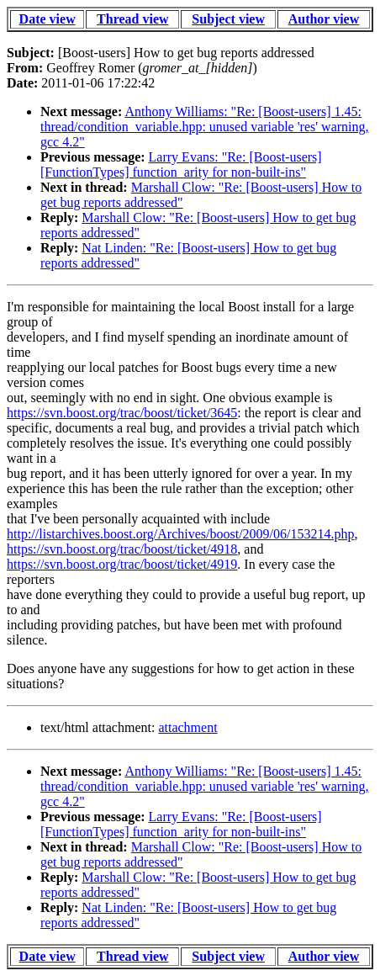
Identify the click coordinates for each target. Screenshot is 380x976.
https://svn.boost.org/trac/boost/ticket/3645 (122, 413)
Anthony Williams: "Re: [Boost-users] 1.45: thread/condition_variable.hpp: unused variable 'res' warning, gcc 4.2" (204, 126)
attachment (187, 727)
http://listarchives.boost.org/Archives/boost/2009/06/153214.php (180, 534)
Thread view (132, 19)
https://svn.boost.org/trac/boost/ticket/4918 (122, 549)
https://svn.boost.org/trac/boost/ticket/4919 (122, 564)
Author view (324, 19)
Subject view (228, 19)
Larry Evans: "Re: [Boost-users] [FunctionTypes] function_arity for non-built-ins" (181, 164)
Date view (47, 19)
